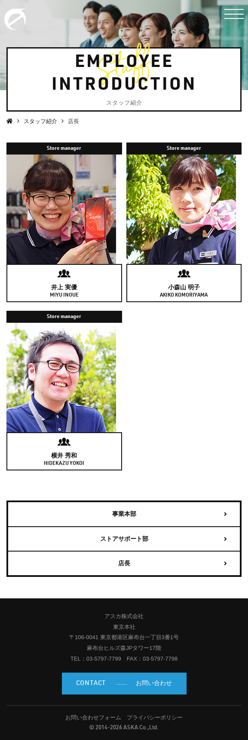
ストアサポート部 (124, 538)
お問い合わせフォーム (93, 717)
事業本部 (124, 513)
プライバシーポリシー (155, 717)
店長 (124, 563)
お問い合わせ (124, 684)
